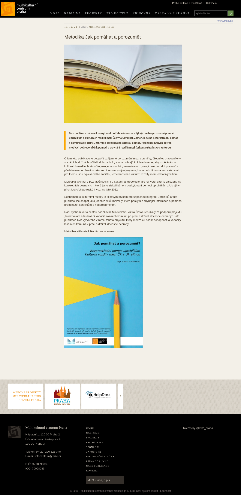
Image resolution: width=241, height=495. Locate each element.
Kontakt (92, 470)
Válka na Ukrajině (172, 13)
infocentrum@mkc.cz (48, 456)
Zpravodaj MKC (97, 461)
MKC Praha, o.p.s (99, 480)
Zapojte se (94, 451)
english (230, 7)
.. (120, 387)
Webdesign (120, 490)
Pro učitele (117, 13)
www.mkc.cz (225, 21)
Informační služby (100, 456)
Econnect (165, 490)
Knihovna (142, 13)
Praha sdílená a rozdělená (187, 3)
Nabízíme (72, 13)
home (90, 428)
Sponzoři (93, 447)
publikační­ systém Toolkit (144, 490)
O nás (55, 13)
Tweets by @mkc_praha (198, 428)
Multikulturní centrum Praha (19, 8)
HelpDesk (211, 3)
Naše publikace (97, 466)
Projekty (93, 13)
